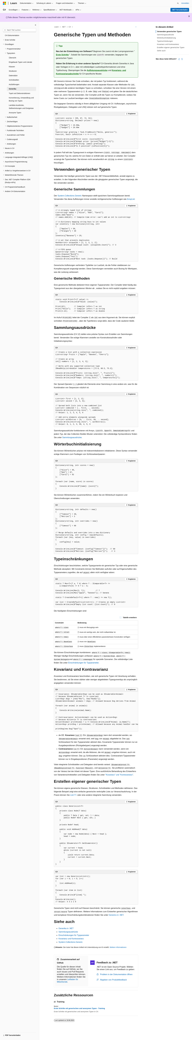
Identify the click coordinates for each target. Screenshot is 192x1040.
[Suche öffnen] (177, 3)
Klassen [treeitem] (12, 67)
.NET (64, 27)
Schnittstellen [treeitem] (14, 80)
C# (70, 27)
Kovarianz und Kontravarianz (71, 939)
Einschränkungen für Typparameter (83, 663)
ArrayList (131, 199)
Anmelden (185, 3)
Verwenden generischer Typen (169, 31)
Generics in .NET (116, 915)
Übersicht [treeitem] (12, 58)
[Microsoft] (4, 3)
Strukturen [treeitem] (13, 71)
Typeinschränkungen (165, 41)
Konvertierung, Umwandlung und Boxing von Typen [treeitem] (21, 99)
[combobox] (19, 30)
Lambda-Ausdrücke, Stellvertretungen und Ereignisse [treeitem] (21, 106)
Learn (56, 27)
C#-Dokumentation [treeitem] (12, 35)
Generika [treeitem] (12, 89)
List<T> (73, 795)
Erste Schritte (62, 55)
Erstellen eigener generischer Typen (170, 47)
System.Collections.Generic (70, 196)
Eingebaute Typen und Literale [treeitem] (20, 62)
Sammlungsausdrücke (72, 437)
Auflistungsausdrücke (97, 70)
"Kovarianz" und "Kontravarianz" (119, 775)
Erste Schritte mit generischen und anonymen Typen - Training (79, 1008)
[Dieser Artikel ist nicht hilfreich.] (181, 59)
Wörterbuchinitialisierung (166, 38)
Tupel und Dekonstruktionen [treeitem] (19, 93)
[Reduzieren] (35, 25)
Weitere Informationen (118, 947)
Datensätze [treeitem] (13, 76)
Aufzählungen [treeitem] (14, 84)
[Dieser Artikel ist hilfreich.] (179, 59)
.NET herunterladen (180, 10)
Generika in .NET (66, 928)
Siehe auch (161, 51)
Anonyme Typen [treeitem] (15, 113)
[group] (96, 712)
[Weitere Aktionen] (136, 27)
